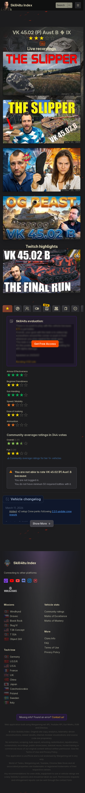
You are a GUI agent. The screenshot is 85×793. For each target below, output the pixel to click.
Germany (12, 656)
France (11, 670)
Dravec (11, 616)
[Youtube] (12, 581)
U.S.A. (10, 665)
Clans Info (49, 638)
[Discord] (24, 581)
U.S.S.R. (11, 661)
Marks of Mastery (54, 620)
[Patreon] (35, 581)
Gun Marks (68, 724)
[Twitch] (6, 581)
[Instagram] (29, 581)
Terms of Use (51, 647)
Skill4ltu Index (21, 5)
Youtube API (56, 724)
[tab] (7, 308)
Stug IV (11, 625)
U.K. (9, 675)
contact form (65, 780)
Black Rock (13, 620)
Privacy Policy (52, 652)
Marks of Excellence (55, 616)
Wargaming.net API (40, 724)
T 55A (10, 634)
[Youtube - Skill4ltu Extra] (18, 581)
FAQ (46, 643)
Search (61, 5)
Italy (9, 702)
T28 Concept (14, 629)
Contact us (58, 717)
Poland (11, 693)
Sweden (11, 698)
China (10, 679)
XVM (77, 724)
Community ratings (54, 611)
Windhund (12, 611)
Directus (44, 728)
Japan (10, 684)
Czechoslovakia (16, 688)
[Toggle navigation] (78, 5)
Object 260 (13, 639)
